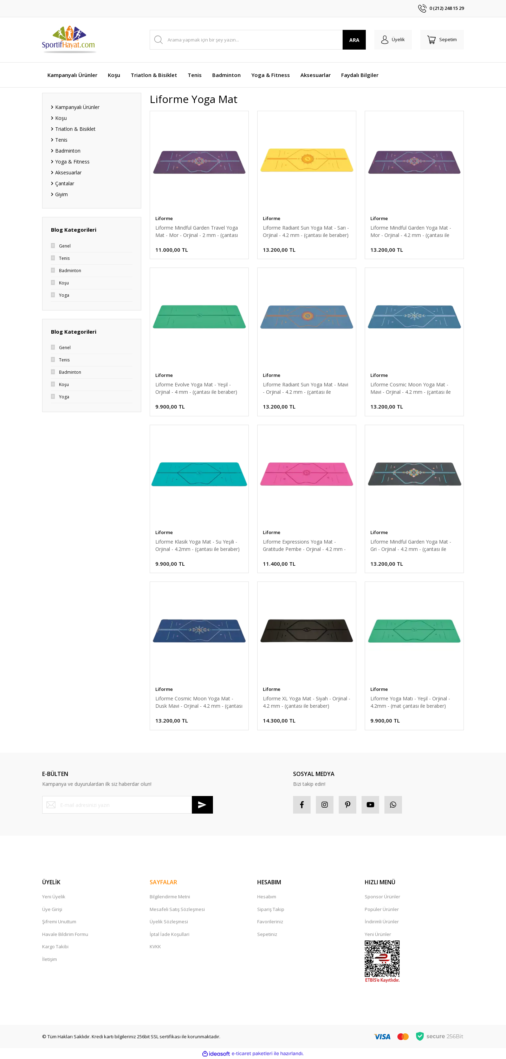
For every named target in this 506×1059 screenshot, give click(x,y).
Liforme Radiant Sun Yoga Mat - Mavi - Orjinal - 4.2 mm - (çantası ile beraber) (305, 388)
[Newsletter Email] (127, 805)
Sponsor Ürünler (382, 896)
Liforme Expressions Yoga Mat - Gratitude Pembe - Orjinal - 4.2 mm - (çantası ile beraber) (304, 545)
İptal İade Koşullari (169, 934)
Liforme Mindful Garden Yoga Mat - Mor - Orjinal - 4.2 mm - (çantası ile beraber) (410, 231)
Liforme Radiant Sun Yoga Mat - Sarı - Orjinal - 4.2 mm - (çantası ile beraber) (306, 231)
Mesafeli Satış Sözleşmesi (177, 909)
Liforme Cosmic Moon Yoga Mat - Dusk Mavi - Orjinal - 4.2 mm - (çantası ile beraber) (198, 702)
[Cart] (442, 40)
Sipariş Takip (270, 909)
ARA (354, 40)
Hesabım (266, 896)
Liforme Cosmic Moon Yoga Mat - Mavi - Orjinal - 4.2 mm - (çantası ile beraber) (410, 388)
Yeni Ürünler (378, 934)
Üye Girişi (52, 909)
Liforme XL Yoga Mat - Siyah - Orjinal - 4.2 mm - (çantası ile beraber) (306, 702)
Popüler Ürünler (382, 909)
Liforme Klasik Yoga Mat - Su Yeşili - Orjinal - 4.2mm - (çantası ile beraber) (197, 545)
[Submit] (202, 805)
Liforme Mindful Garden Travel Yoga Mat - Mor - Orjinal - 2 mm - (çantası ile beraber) (196, 231)
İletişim (49, 959)
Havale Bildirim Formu (65, 934)
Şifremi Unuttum (59, 921)
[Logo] (69, 40)
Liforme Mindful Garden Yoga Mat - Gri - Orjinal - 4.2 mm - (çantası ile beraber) (410, 545)
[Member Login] (393, 40)
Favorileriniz (270, 921)
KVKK (155, 946)
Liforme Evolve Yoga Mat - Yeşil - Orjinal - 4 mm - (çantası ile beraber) (196, 388)
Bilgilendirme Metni (170, 896)
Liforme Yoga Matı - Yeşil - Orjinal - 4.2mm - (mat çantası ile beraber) (410, 702)
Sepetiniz (267, 934)
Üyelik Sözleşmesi (169, 921)
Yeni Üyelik (53, 896)
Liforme (164, 218)
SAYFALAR (163, 882)
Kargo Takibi (55, 946)
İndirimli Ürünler (382, 921)
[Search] (258, 40)
